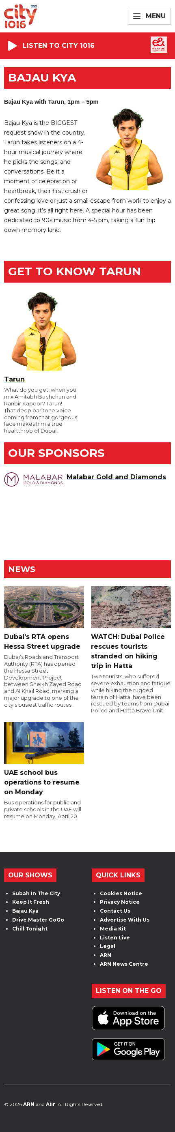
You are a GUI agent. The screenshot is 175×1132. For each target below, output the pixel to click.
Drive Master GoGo (38, 920)
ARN (105, 955)
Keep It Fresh (30, 902)
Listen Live (115, 938)
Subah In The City (36, 893)
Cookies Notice (121, 893)
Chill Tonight (30, 929)
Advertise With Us (124, 920)
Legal (107, 946)
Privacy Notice (120, 902)
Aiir (50, 1104)
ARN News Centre (124, 964)
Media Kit (113, 929)
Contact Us (115, 911)
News (21, 569)
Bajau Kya (25, 911)
